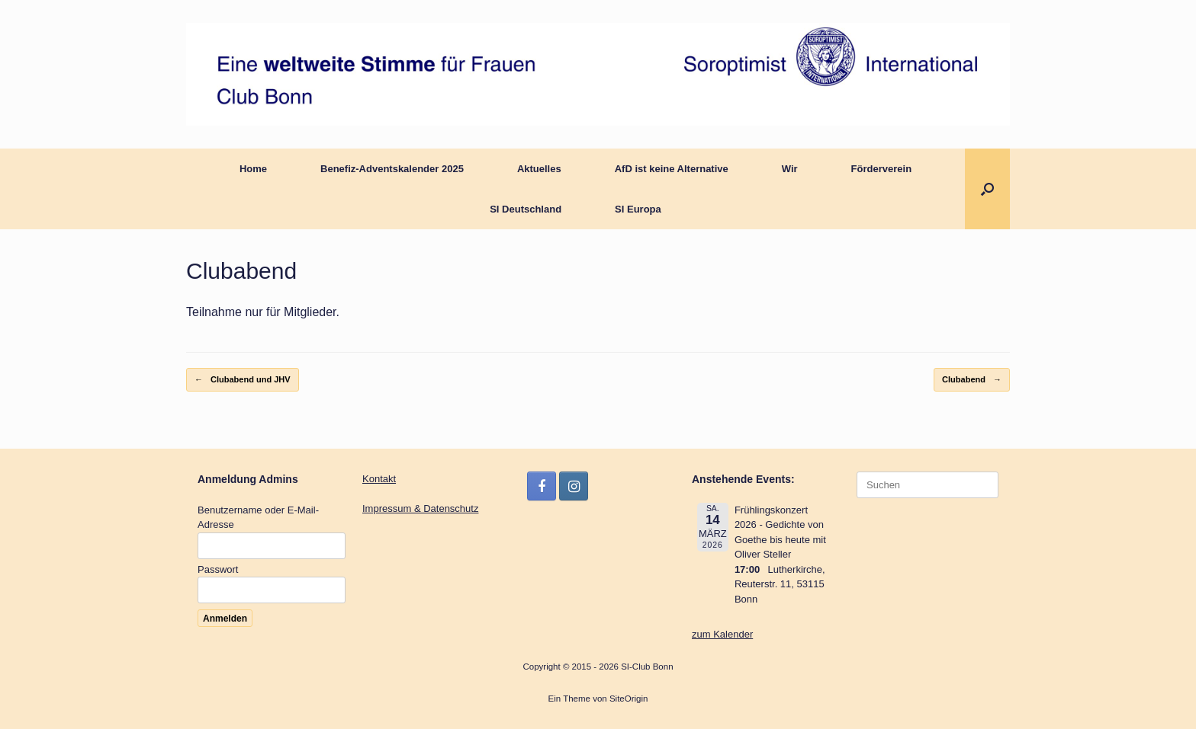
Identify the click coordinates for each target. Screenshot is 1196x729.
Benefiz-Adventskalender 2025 (392, 168)
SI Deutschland (525, 209)
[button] (987, 189)
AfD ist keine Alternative (671, 168)
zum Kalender (722, 634)
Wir (790, 168)
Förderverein (881, 168)
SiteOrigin (628, 698)
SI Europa (638, 209)
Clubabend (971, 379)
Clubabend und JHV (243, 379)
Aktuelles (539, 168)
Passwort (218, 569)
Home (253, 168)
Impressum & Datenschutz (420, 508)
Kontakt (379, 478)
